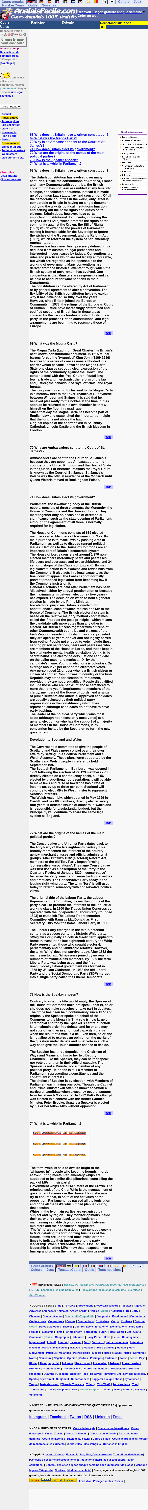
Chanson (35, 1316)
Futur (102, 1331)
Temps (33, 1384)
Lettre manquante (117, 1342)
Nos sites (49, 5)
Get (129, 1331)
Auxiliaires (117, 1310)
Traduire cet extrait (13, 150)
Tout (135, 1384)
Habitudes (78, 1337)
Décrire (79, 1326)
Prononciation (51, 1368)
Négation (59, 1358)
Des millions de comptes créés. (10, 52)
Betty (135, 1310)
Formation (90, 1331)
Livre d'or (8, 128)
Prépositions (119, 1368)
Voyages (140, 1389)
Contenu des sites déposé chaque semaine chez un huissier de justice (89, 1464)
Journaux (98, 1342)
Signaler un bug (11, 146)
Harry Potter (94, 1337)
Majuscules (60, 1347)
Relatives (96, 1373)
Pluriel (33, 1363)
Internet (63, 1342)
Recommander (11, 143)
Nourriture (45, 1358)
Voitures (127, 1389)
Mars (100, 1347)
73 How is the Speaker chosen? (54, 160)
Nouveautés (9, 132)
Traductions (36, 1389)
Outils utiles (74, 1443)
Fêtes (111, 1331)
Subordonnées (80, 1379)
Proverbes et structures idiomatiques (86, 1368)
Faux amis (47, 1331)
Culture (36, 1269)
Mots (132, 1347)
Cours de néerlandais (103, 1433)
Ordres (83, 1358)
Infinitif (51, 1342)
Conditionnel (120, 1316)
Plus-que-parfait (49, 1363)
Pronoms (35, 1368)
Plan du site (9, 135)
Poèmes (114, 1363)
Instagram (38, 1417)
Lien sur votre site (13, 157)
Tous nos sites (109, 1269)
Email (117, 1417)
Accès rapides (10, 121)
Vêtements (36, 1394)
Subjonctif (62, 1379)
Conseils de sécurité (43, 1459)
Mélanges (65, 1352)
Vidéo (107, 1389)
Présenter (35, 1373)
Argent (74, 1310)
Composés (103, 1316)
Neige (127, 1352)
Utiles (4, 26)
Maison (46, 1347)
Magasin (34, 1347)
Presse (6, 139)
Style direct (47, 1379)
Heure (116, 1337)
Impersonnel (37, 1342)
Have (107, 1337)
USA (75, 1389)
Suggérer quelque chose (107, 1379)
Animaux (62, 1310)
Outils (32, 5)
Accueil (6, 114)
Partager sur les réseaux (108, 1481)
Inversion (75, 1342)
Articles (94, 1310)
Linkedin (102, 1417)
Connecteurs (56, 1321)
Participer (38, 22)
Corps (115, 1321)
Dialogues (54, 1326)
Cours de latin (101, 1438)
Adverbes (35, 1310)
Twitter (75, 1417)
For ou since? (73, 1331)
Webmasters (9, 153)
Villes (116, 1389)
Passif (123, 1358)
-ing (59, 1305)
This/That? (103, 1384)
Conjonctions (37, 1321)
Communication (53, 1316)
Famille (33, 1331)
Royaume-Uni (112, 1373)
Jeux (50, 1269)
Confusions (137, 1316)
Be (128, 1310)
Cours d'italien (54, 1433)
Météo (107, 1352)
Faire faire (135, 1326)
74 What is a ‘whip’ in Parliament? (55, 163)
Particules (111, 1358)
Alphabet (49, 1310)
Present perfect (131, 1363)
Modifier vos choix (79, 1470)
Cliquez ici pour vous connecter (12, 41)
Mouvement (36, 1352)
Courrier (139, 1321)
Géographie (62, 1337)
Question (62, 1373)
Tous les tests (121, 1384)
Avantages (7, 63)
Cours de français (84, 1428)
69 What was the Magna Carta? (53, 138)
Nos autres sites (11, 179)
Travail (50, 1389)
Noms (32, 1358)
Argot (84, 1310)
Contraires (102, 1321)
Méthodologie (81, 1352)
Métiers (97, 1352)
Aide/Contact (9, 117)
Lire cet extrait (11, 124)
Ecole (89, 1326)
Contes (71, 1321)
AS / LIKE (69, 1305)
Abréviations (85, 1305)
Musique (51, 1352)
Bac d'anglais (92, 1443)
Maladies (89, 1347)
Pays (142, 1358)
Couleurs (126, 1321)
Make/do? (76, 1347)
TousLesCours (13, 5)
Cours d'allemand (77, 1433)
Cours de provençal (124, 1438)
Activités (126, 1305)
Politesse (67, 1363)
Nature (117, 1352)
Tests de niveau (49, 1384)
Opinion (72, 1358)
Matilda (110, 1347)
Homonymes (130, 1337)
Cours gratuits (42, 1266)
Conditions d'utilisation (128, 1454)
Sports (33, 1379)
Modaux (121, 1347)
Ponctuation (83, 1363)
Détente (68, 22)
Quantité (49, 1373)
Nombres (139, 1352)
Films (58, 1331)
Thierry (90, 1384)
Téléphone (63, 1389)
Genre (121, 1331)
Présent (134, 1368)
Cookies (60, 1470)
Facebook (58, 1417)
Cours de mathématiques (113, 1428)
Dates (42, 1326)
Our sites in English (115, 1443)
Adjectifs (139, 1305)
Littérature (136, 1342)
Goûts (137, 1331)
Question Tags (79, 1373)
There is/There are (72, 1384)
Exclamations (118, 1326)
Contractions (86, 1321)
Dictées (67, 1326)
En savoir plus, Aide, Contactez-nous (89, 1454)
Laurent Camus (54, 1454)
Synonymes (131, 1379)
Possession (100, 1363)
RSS (88, 1417)
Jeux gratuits (9, 175)
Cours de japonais (53, 1438)
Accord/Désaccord (107, 1305)
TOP (108, 333)
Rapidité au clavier (78, 1438)
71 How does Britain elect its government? (62, 149)
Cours (4, 22)
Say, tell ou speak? (134, 1373)
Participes (96, 1358)
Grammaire (36, 1337)
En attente (101, 1326)
